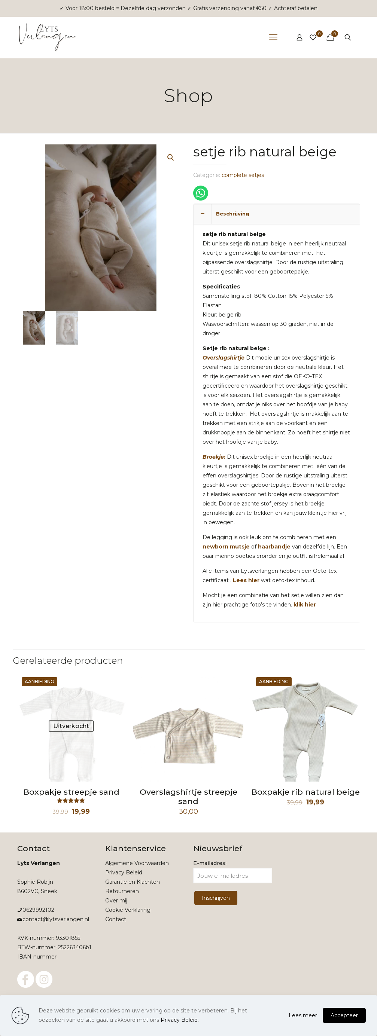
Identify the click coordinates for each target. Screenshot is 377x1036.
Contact (115, 919)
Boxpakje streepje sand (71, 792)
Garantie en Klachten (132, 881)
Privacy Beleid (123, 872)
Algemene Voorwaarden (137, 863)
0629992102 (38, 910)
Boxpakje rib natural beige (305, 792)
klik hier (305, 604)
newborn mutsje (226, 546)
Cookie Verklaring (128, 910)
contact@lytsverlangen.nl (55, 919)
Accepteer (344, 1015)
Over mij (116, 900)
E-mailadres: (232, 871)
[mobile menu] (273, 37)
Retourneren (122, 891)
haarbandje (273, 546)
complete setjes (243, 175)
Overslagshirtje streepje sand (188, 796)
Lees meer (303, 1015)
